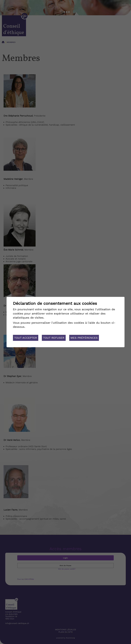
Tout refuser (53, 337)
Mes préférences (84, 337)
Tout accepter (25, 337)
